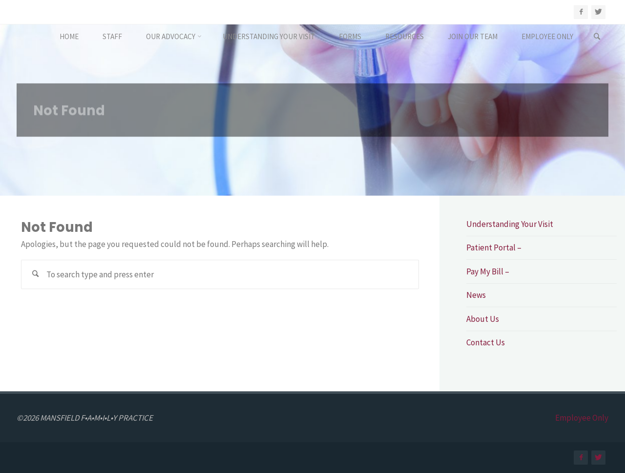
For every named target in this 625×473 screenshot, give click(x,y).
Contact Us (485, 342)
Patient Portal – (493, 247)
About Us (482, 319)
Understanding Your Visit (509, 224)
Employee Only (581, 417)
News (476, 295)
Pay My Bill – (487, 271)
